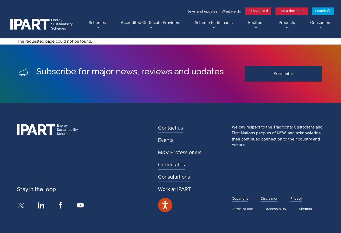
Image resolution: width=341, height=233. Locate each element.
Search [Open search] (320, 11)
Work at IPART (174, 189)
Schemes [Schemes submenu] (97, 22)
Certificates (171, 165)
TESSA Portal (258, 11)
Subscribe (283, 73)
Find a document (292, 11)
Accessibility (276, 209)
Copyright (240, 198)
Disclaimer (269, 198)
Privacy (296, 198)
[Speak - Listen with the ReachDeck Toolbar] (165, 205)
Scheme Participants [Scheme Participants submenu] (214, 22)
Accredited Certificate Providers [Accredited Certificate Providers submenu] (150, 22)
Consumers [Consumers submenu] (320, 22)
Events (165, 140)
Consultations (174, 177)
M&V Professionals (179, 152)
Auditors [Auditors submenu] (255, 22)
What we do (231, 11)
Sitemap (305, 209)
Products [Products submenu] (287, 22)
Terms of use (242, 209)
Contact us (170, 128)
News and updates (201, 11)
